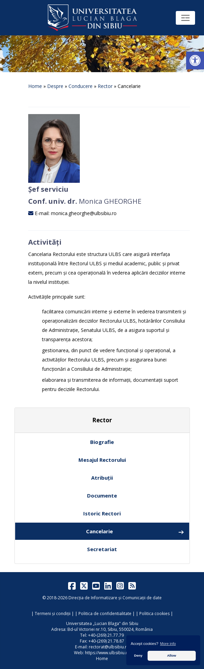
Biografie (102, 441)
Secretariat (102, 549)
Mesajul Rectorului (102, 459)
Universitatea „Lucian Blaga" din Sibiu (102, 623)
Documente (102, 495)
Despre (55, 86)
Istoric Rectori (102, 513)
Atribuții (102, 477)
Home (35, 86)
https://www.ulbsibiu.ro (107, 653)
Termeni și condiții (53, 613)
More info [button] (168, 644)
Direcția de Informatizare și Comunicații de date (115, 598)
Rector (105, 86)
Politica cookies (154, 613)
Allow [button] (171, 655)
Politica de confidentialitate (104, 613)
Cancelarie (135, 531)
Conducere (80, 86)
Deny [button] (138, 655)
